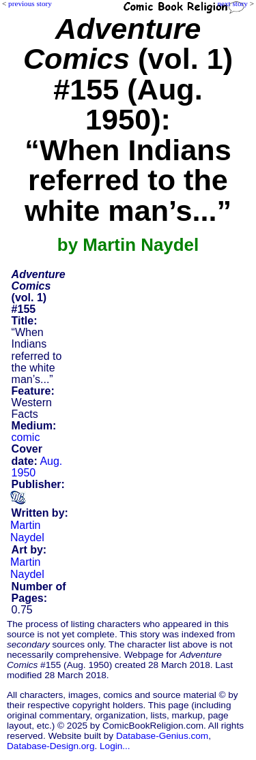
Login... (115, 746)
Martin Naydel (27, 531)
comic (26, 437)
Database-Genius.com (162, 736)
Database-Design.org (50, 746)
